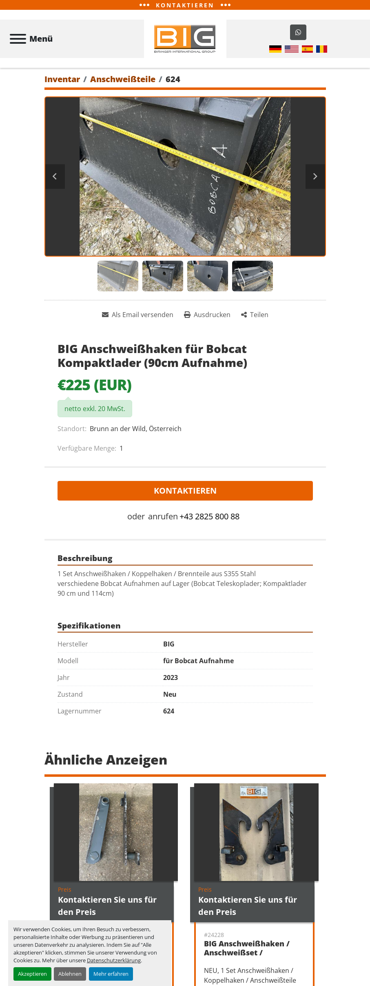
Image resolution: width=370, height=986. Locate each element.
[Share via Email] (138, 314)
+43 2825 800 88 (209, 516)
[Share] (255, 314)
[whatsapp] (298, 32)
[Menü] (18, 39)
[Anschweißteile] (122, 79)
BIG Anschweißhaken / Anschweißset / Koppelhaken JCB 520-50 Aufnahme (249, 957)
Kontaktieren (185, 490)
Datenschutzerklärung (114, 960)
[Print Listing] (207, 314)
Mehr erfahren (111, 973)
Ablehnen (70, 973)
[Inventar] (62, 79)
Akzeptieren (32, 973)
